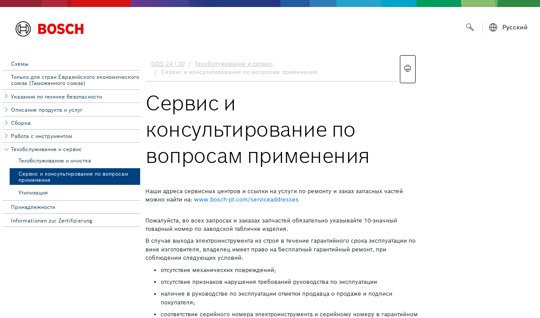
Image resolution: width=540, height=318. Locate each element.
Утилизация (33, 192)
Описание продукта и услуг (46, 109)
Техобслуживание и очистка (54, 160)
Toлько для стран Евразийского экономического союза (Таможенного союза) (75, 80)
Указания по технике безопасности (56, 96)
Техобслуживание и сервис (46, 149)
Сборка (21, 123)
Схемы (19, 63)
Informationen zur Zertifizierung (51, 220)
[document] (340, 184)
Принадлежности (33, 207)
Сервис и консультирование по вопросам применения (73, 176)
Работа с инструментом (41, 136)
